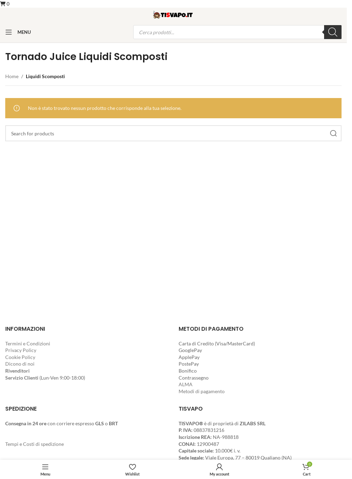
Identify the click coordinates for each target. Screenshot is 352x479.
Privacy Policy (20, 350)
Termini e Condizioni (27, 343)
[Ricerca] (333, 32)
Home (11, 76)
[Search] (173, 133)
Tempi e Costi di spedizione (34, 444)
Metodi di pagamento (202, 391)
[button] (4, 4)
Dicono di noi (20, 364)
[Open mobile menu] (18, 32)
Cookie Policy (20, 357)
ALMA (186, 384)
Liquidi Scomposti (45, 76)
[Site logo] (173, 14)
